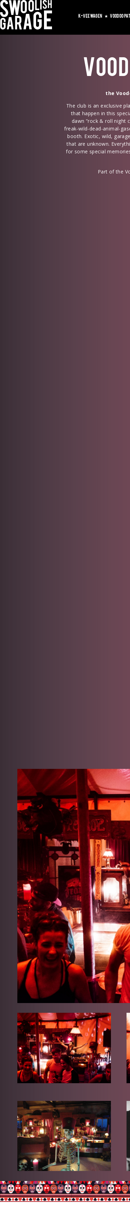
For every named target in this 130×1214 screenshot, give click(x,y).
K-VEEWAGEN (93, 15)
